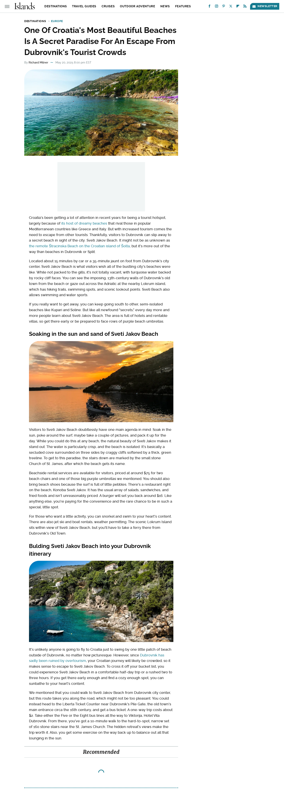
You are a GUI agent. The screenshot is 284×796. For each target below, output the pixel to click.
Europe (57, 21)
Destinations (55, 6)
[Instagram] (217, 7)
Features (183, 6)
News (165, 6)
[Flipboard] (238, 7)
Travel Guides (84, 6)
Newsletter (264, 6)
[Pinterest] (224, 7)
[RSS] (245, 7)
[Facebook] (209, 7)
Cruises (108, 6)
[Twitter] (231, 7)
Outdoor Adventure (137, 6)
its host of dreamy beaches (84, 223)
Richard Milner (38, 62)
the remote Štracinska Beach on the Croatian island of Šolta (79, 246)
